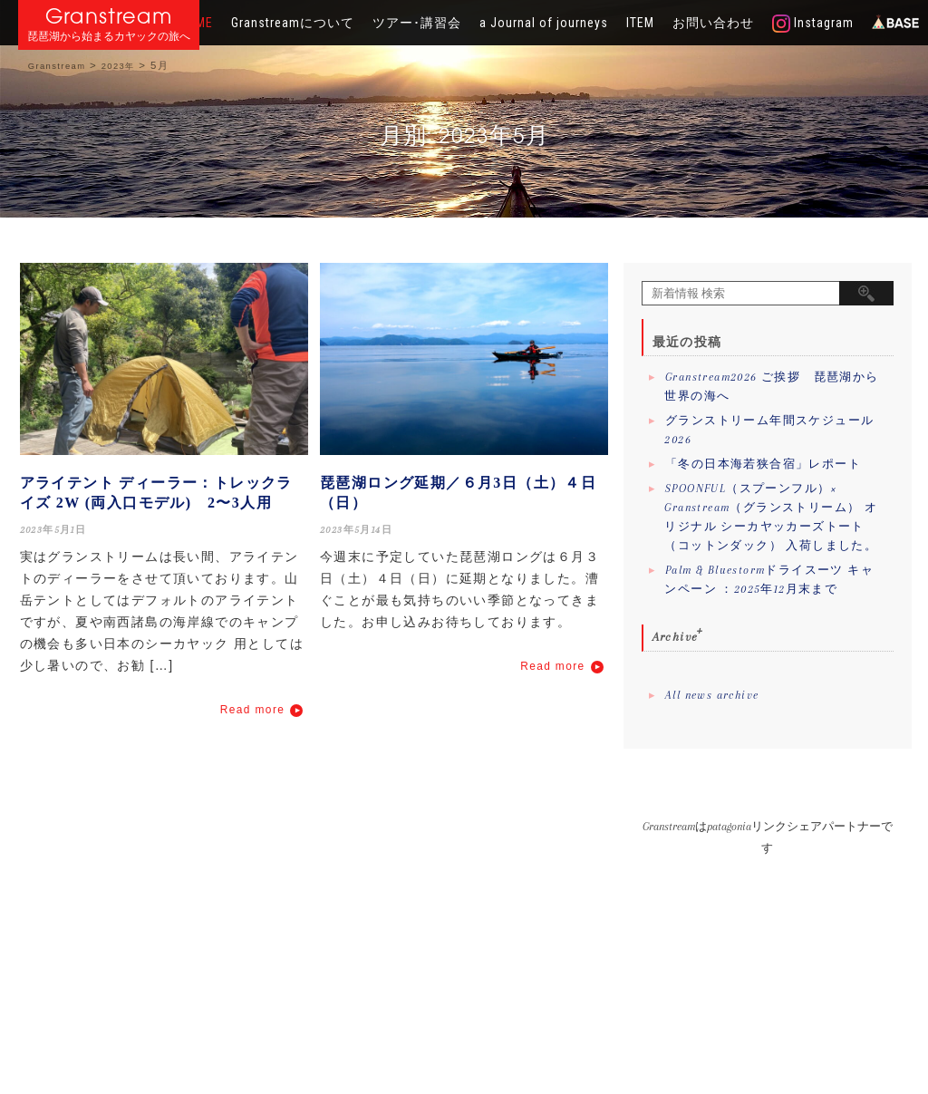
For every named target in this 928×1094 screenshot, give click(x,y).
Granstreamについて (292, 22)
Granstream (109, 16)
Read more (252, 709)
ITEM (640, 22)
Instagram (813, 24)
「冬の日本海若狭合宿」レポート (763, 464)
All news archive (712, 695)
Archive (675, 637)
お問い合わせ (713, 22)
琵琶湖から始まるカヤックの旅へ (108, 37)
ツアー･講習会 (416, 22)
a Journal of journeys (543, 22)
